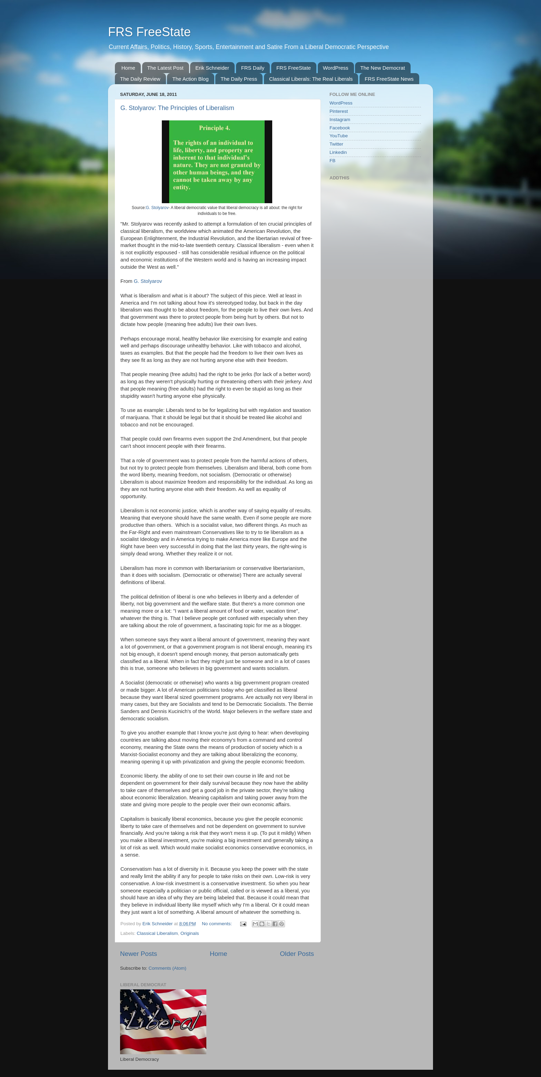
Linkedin (338, 152)
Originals (189, 933)
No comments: (217, 923)
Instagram (339, 119)
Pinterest (338, 111)
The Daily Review (140, 79)
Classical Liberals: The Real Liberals (311, 79)
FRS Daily (253, 68)
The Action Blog (190, 79)
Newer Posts (138, 953)
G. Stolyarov (157, 207)
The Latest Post (165, 68)
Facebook (339, 127)
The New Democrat (382, 68)
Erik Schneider (212, 68)
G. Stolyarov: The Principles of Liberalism (177, 108)
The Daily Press (238, 79)
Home (128, 68)
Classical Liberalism (157, 933)
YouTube (338, 135)
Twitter (336, 144)
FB (332, 160)
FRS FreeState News (389, 79)
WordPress (335, 68)
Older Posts (297, 953)
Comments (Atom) (168, 968)
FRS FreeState (149, 32)
